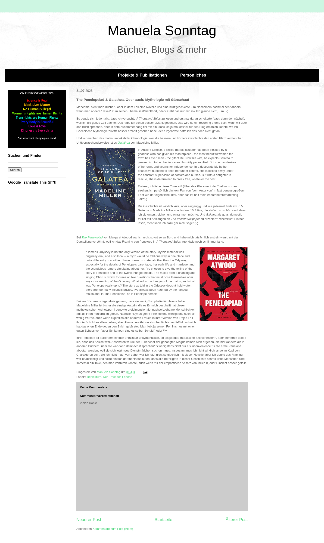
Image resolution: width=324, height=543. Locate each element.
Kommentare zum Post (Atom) (113, 529)
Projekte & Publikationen (142, 75)
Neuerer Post (88, 519)
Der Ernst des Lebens (117, 377)
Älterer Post (237, 519)
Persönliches (193, 75)
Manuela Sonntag (162, 30)
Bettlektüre (94, 377)
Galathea (124, 142)
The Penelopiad (92, 237)
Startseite (163, 519)
